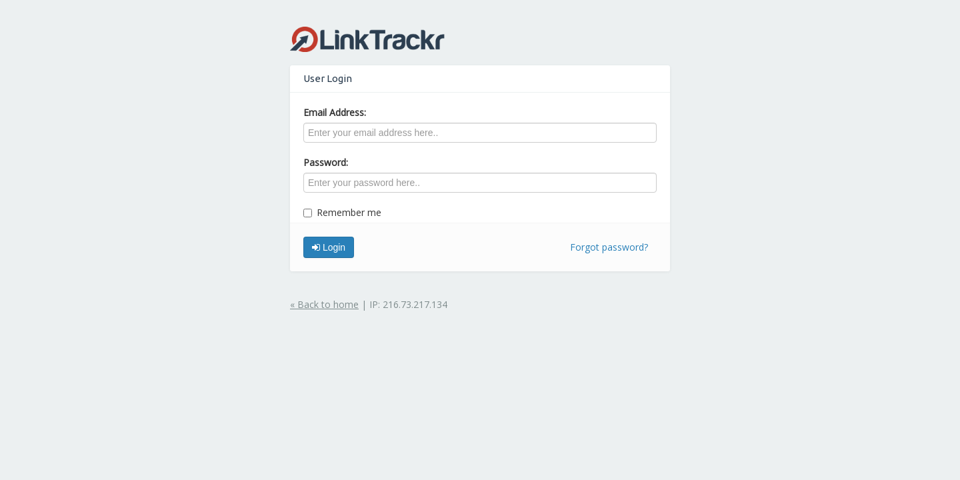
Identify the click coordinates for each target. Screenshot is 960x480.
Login (328, 247)
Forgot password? (609, 247)
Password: (325, 162)
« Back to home (324, 304)
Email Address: (334, 112)
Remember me (342, 212)
